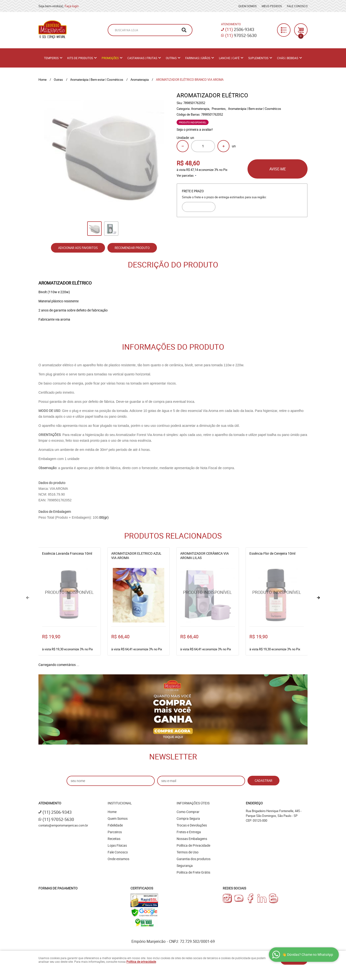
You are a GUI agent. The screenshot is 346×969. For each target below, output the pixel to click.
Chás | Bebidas (287, 58)
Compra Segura (188, 818)
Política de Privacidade (193, 845)
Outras (171, 58)
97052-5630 (241, 35)
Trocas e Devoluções (192, 825)
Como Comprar (188, 811)
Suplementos (258, 58)
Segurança (185, 865)
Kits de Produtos (80, 58)
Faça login (72, 6)
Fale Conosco (297, 6)
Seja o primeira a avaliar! (195, 129)
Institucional (120, 803)
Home (112, 811)
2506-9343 (239, 29)
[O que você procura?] (184, 30)
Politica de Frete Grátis (193, 872)
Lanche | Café (229, 58)
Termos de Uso (187, 852)
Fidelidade (115, 825)
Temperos (51, 58)
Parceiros (115, 832)
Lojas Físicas (117, 845)
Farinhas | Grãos (197, 58)
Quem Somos (247, 6)
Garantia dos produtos (193, 859)
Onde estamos (118, 859)
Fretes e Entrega (189, 832)
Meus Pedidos (272, 6)
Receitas (114, 838)
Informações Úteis (193, 803)
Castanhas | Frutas (142, 58)
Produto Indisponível (69, 595)
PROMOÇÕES (110, 58)
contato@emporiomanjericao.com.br (63, 825)
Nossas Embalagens (192, 838)
